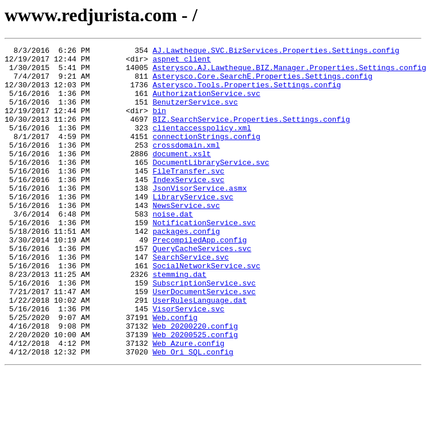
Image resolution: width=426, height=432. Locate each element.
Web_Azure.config (188, 403)
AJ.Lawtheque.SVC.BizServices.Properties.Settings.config (275, 52)
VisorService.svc (188, 362)
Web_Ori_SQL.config (192, 413)
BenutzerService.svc (194, 114)
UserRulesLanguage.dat (199, 351)
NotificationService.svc (203, 258)
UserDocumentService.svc (203, 341)
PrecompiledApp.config (199, 279)
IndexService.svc (188, 207)
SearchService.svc (190, 300)
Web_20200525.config (194, 393)
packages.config (186, 269)
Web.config (174, 372)
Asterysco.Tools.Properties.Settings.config (246, 93)
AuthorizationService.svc (206, 103)
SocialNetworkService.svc (206, 310)
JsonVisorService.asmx (199, 217)
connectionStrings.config (206, 155)
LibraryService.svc (192, 227)
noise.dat (172, 248)
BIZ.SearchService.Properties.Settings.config (251, 134)
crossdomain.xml (186, 165)
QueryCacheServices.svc (201, 289)
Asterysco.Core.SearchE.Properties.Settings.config (262, 83)
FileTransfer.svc (188, 196)
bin (159, 124)
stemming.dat (179, 320)
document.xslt (181, 176)
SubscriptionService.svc (203, 331)
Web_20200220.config (194, 382)
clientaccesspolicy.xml (201, 145)
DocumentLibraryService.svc (210, 186)
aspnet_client (181, 62)
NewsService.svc (186, 238)
